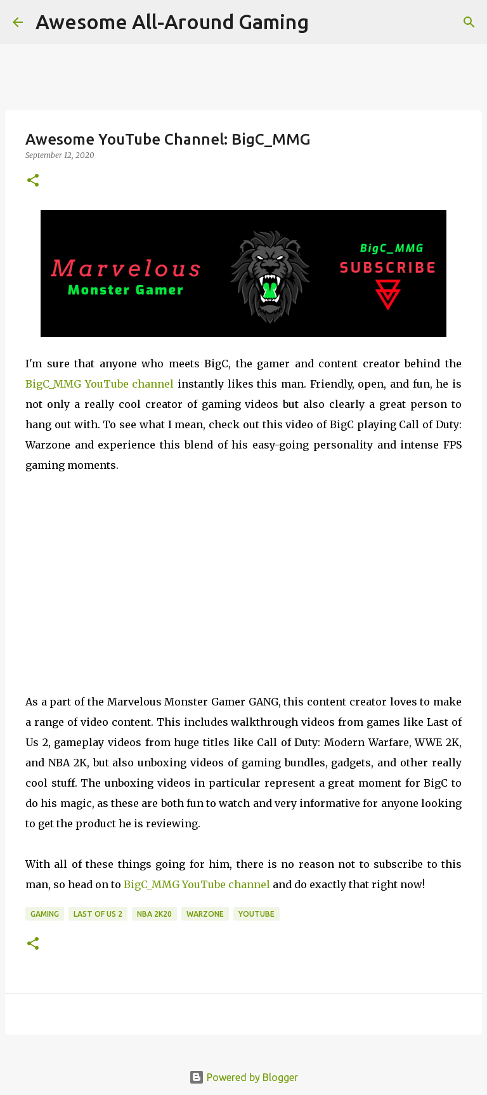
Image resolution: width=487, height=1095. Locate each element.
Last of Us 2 (98, 914)
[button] (33, 181)
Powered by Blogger (243, 1077)
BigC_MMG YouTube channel (99, 383)
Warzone (205, 914)
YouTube (256, 914)
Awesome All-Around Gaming (172, 21)
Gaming (44, 914)
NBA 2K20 (154, 914)
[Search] (469, 22)
